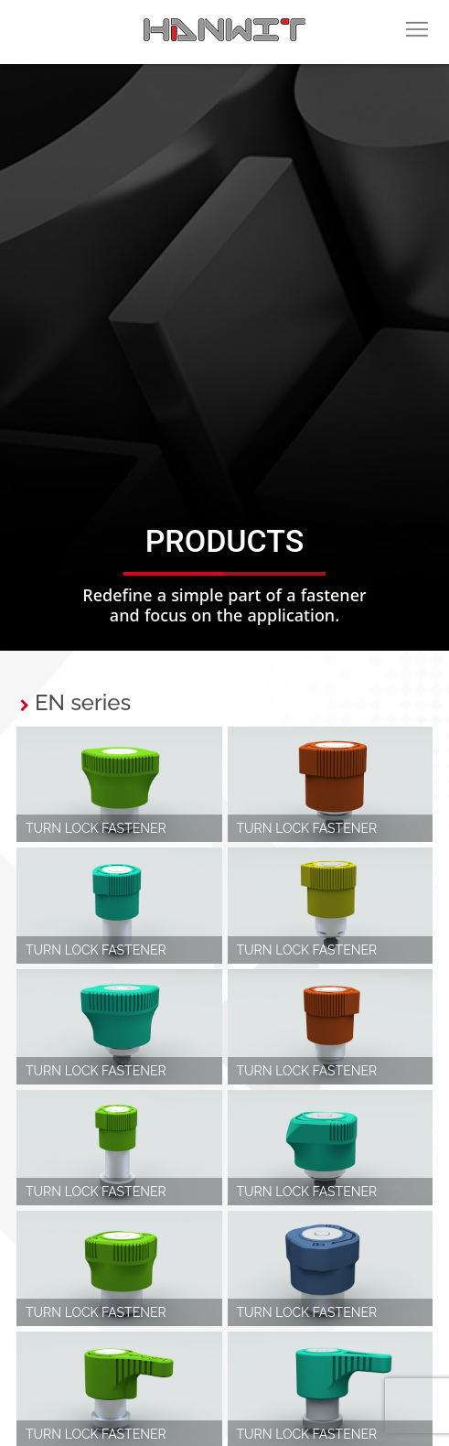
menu (417, 41)
